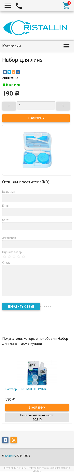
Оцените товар (12, 252)
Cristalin (10, 455)
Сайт (5, 220)
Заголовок (9, 237)
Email (5, 205)
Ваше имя (8, 191)
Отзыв (6, 262)
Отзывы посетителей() (25, 182)
